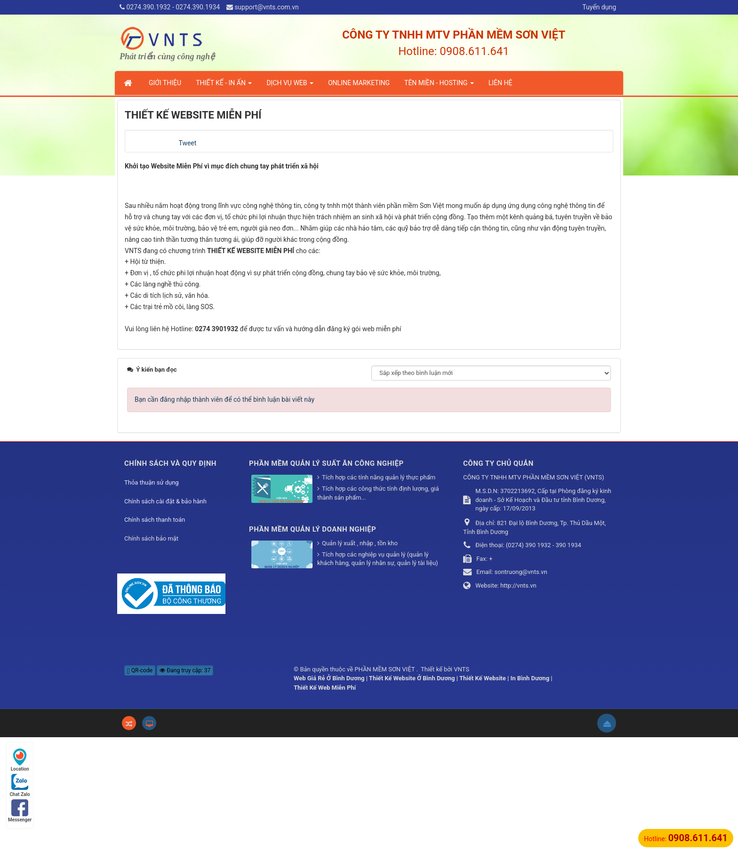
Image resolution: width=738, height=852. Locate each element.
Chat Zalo (20, 785)
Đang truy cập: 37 (185, 784)
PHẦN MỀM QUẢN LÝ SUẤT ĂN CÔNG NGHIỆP (326, 577)
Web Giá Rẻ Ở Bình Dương (329, 792)
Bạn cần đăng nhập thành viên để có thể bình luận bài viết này (224, 514)
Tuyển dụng (599, 7)
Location (20, 760)
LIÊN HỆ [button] (501, 83)
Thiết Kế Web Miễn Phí (325, 801)
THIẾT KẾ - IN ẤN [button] (224, 85)
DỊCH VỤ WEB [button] (289, 85)
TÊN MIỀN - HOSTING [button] (439, 85)
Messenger (20, 810)
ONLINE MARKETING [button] (359, 83)
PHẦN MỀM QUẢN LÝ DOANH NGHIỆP (312, 643)
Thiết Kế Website (482, 792)
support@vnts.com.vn (266, 7)
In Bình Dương (530, 792)
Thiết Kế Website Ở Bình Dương (412, 792)
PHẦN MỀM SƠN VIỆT (385, 783)
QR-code (139, 784)
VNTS (461, 783)
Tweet (187, 143)
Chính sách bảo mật (151, 652)
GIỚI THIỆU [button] (165, 83)
